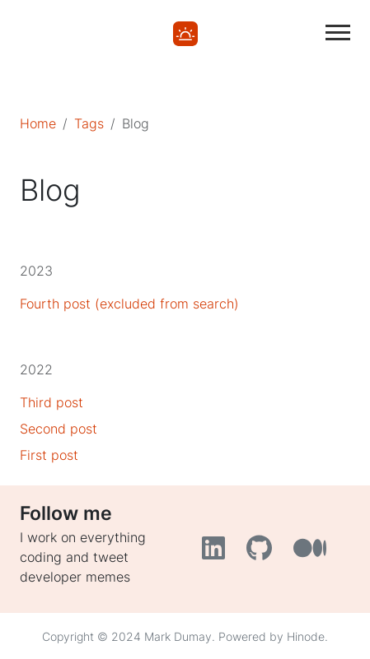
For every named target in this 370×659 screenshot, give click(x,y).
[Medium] (312, 553)
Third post (51, 402)
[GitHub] (263, 553)
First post (49, 455)
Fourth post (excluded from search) (129, 303)
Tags (89, 123)
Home (38, 123)
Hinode (306, 636)
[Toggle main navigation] (338, 32)
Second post (58, 428)
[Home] (185, 32)
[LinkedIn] (217, 553)
